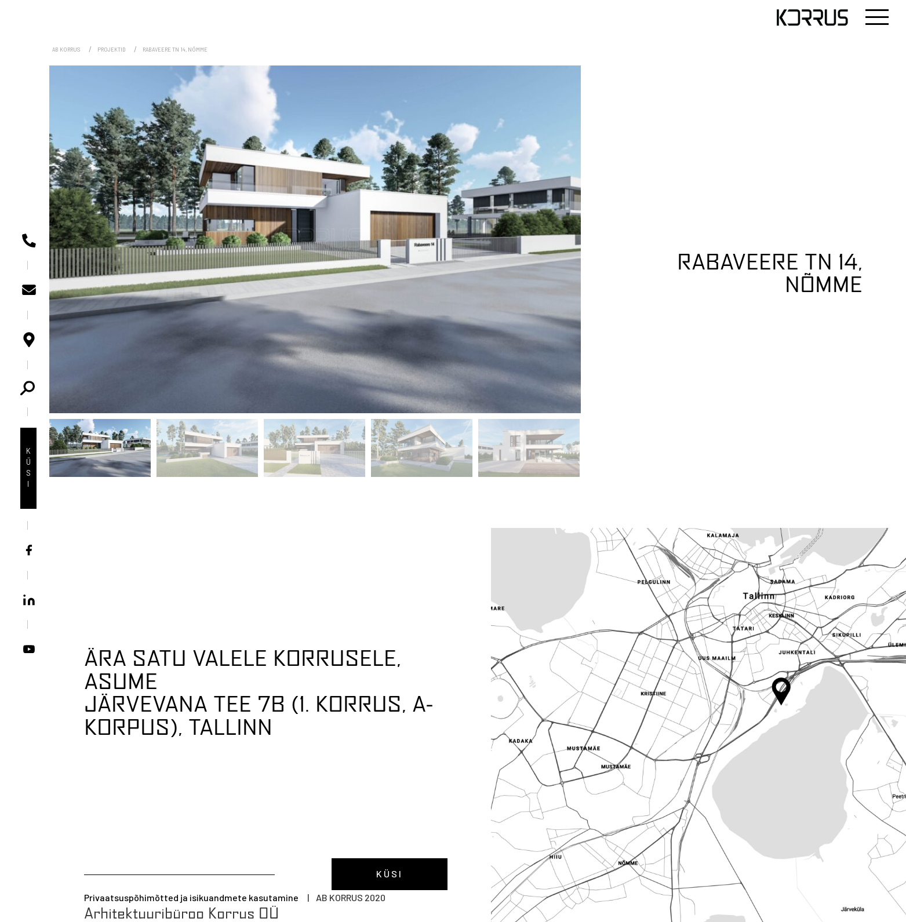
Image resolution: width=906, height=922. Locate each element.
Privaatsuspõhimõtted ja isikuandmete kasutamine (191, 897)
